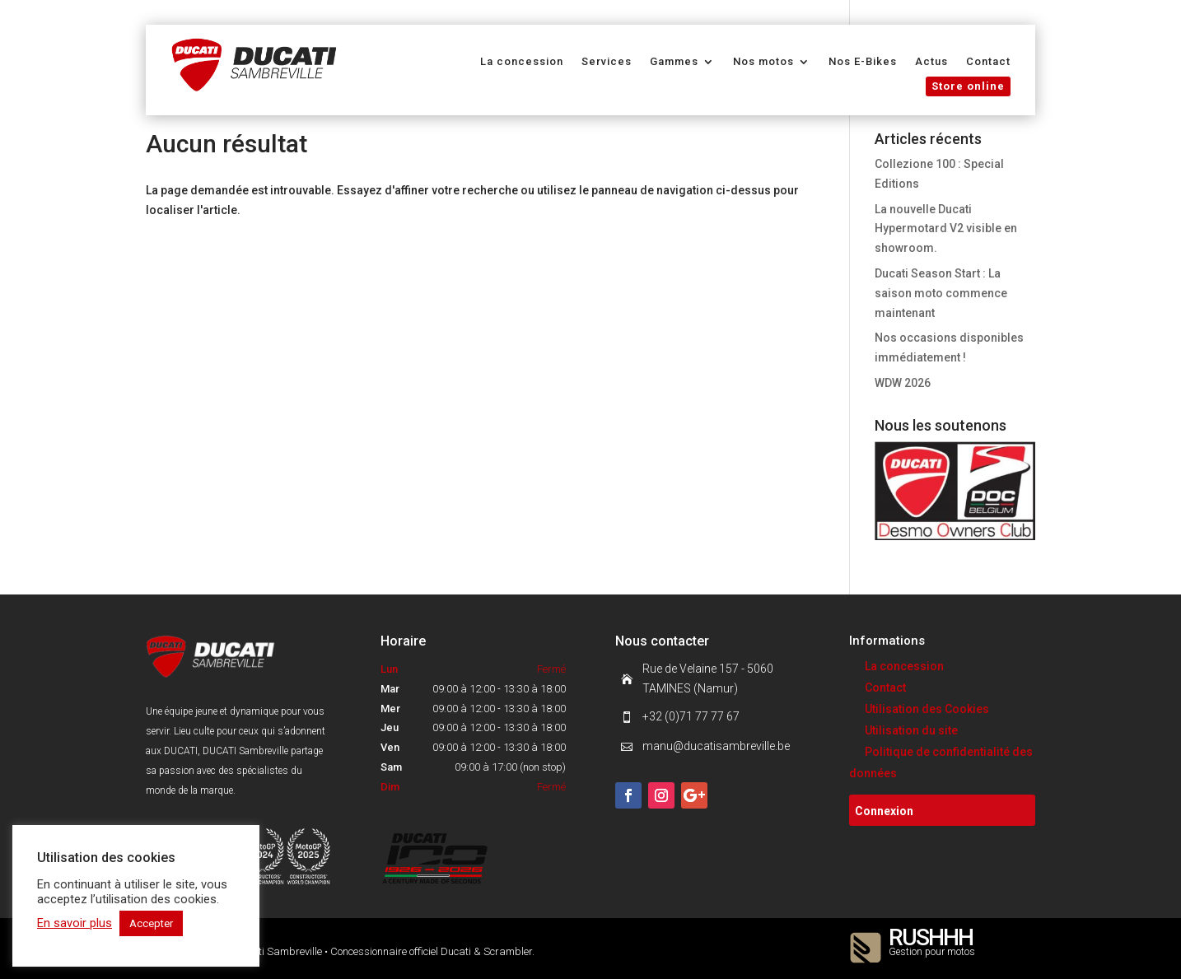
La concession (521, 62)
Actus (931, 62)
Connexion (884, 811)
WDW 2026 (903, 382)
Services (606, 62)
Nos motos (763, 62)
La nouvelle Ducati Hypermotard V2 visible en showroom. (946, 229)
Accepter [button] (151, 923)
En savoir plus (74, 923)
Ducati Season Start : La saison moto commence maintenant (941, 293)
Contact (988, 62)
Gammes (674, 62)
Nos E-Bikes (863, 62)
